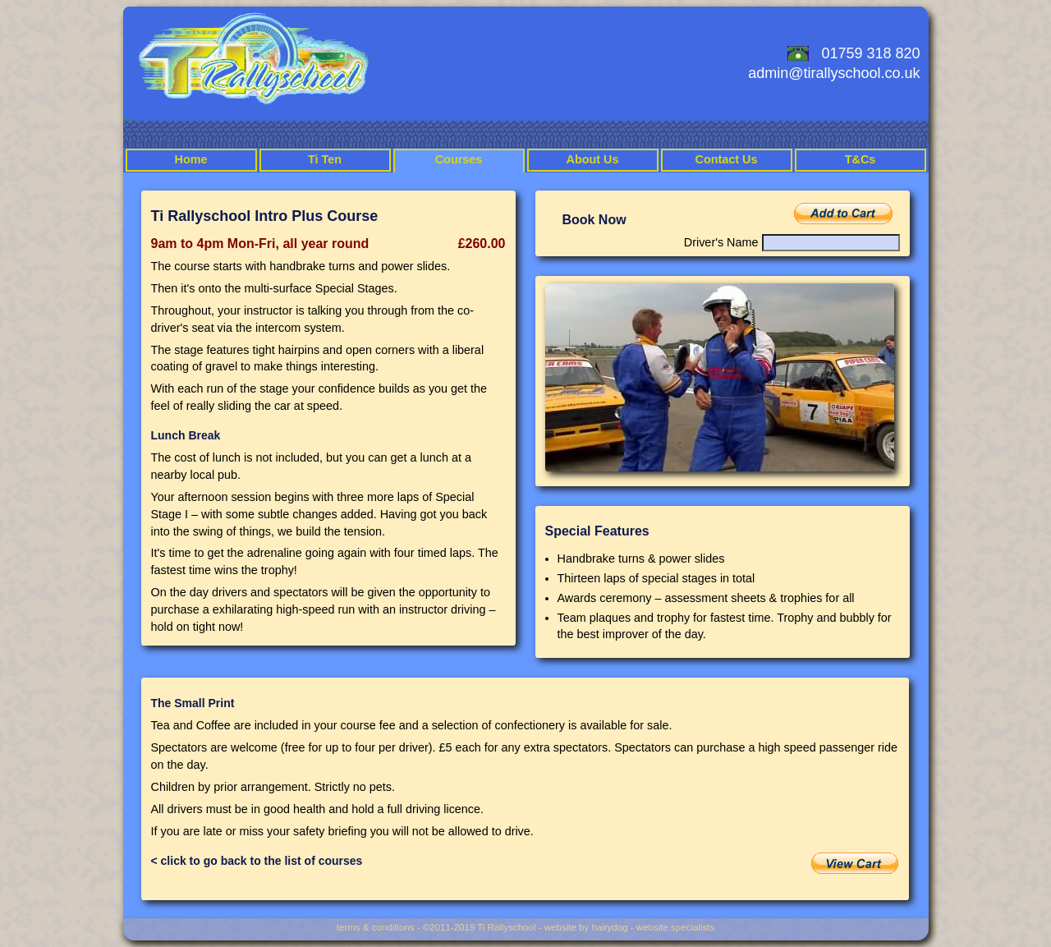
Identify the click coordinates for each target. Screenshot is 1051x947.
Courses (459, 159)
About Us (593, 159)
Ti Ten (325, 159)
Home (191, 159)
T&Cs (860, 159)
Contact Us (726, 159)
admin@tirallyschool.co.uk (834, 73)
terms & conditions (376, 927)
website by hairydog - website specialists (629, 927)
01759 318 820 (870, 53)
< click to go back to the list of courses (257, 860)
